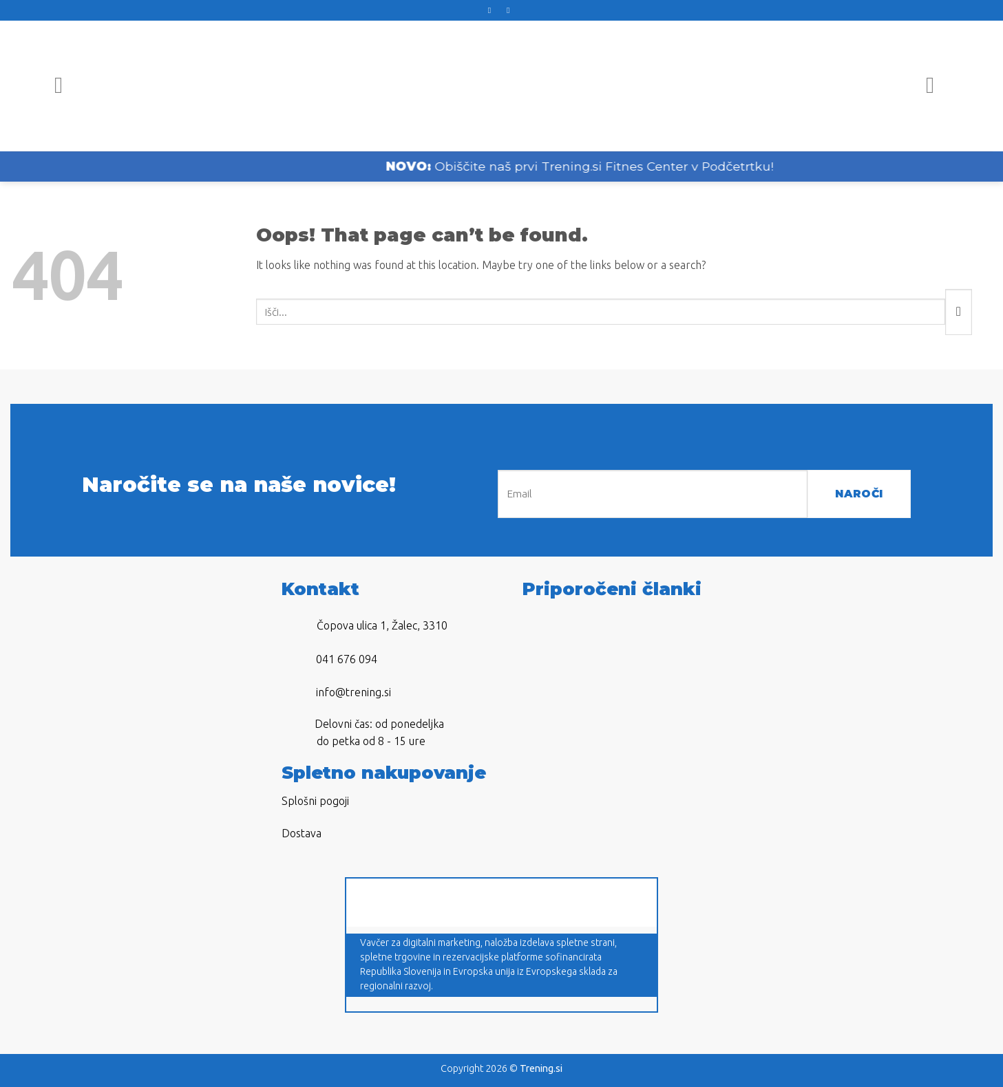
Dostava (301, 833)
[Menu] (65, 86)
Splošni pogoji (315, 801)
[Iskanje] (937, 86)
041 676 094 (346, 659)
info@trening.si (353, 692)
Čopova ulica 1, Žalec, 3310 (382, 625)
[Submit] (958, 312)
